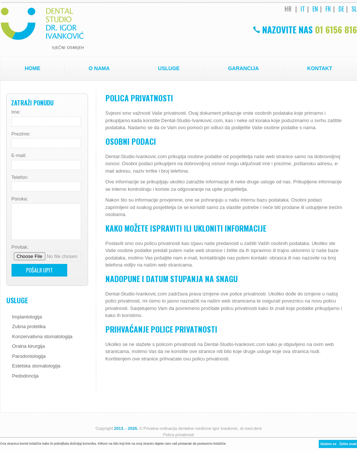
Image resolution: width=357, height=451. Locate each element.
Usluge (168, 68)
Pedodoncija (25, 376)
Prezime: (21, 134)
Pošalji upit (39, 270)
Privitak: (20, 247)
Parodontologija (29, 356)
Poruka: (20, 199)
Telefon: (20, 177)
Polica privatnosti (178, 434)
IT (303, 8)
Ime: (16, 112)
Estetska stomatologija (36, 366)
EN (315, 8)
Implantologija (27, 317)
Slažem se (328, 444)
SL (354, 8)
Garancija (243, 68)
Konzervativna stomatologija (42, 336)
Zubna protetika (29, 326)
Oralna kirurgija (28, 346)
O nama (99, 68)
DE (341, 8)
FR (328, 8)
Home (32, 68)
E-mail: (19, 155)
